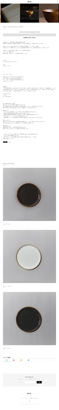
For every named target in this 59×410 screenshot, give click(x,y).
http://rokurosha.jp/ (7, 96)
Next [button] (57, 13)
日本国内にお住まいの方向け (29, 37)
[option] (29, 13)
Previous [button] (1, 13)
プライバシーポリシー (24, 398)
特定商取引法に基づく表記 (33, 398)
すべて (6, 360)
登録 (39, 382)
